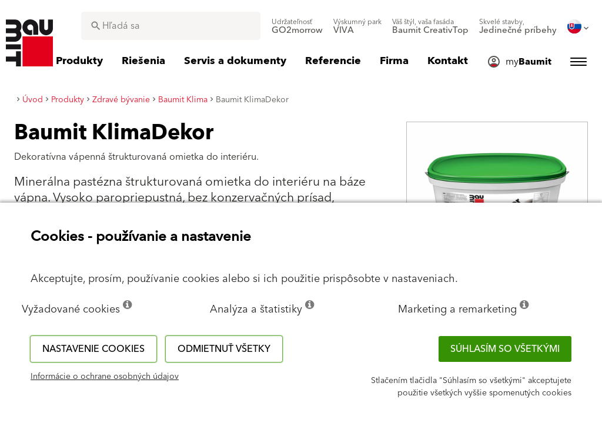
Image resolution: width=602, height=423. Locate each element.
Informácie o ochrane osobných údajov (105, 377)
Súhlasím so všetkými (505, 349)
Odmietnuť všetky (224, 349)
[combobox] (170, 26)
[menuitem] (297, 26)
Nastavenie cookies (93, 349)
